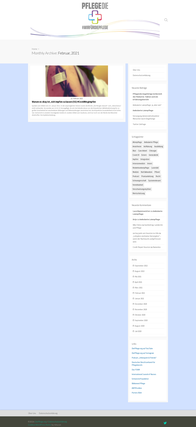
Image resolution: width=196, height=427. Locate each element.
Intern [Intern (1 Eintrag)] (149, 164)
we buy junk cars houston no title (146, 233)
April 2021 (138, 282)
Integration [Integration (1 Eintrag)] (144, 159)
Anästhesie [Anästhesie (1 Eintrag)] (137, 147)
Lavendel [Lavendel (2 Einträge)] (154, 168)
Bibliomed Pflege (138, 383)
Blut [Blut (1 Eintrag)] (134, 151)
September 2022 (141, 266)
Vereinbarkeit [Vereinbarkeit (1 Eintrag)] (138, 185)
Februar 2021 (140, 293)
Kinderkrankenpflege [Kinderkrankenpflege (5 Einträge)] (141, 168)
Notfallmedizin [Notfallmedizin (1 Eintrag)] (146, 172)
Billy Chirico (137, 225)
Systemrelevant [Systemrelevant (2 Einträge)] (154, 181)
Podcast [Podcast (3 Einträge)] (136, 176)
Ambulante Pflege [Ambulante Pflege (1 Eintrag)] (151, 142)
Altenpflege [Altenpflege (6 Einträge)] (137, 142)
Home (34, 49)
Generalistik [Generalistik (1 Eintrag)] (153, 155)
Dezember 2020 (141, 304)
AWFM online (137, 388)
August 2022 (139, 271)
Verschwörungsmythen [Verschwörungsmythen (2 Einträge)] (142, 189)
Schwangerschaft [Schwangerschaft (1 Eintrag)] (139, 181)
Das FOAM (136, 370)
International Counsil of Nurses (144, 374)
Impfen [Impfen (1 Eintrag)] (135, 159)
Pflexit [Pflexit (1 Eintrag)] (157, 172)
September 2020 (141, 321)
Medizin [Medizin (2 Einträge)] (136, 172)
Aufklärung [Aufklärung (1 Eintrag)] (148, 147)
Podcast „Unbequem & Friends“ (144, 358)
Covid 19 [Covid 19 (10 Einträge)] (136, 155)
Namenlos (157, 247)
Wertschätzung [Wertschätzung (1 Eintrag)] (139, 193)
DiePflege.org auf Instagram (143, 353)
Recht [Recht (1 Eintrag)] (158, 176)
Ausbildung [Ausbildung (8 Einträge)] (158, 147)
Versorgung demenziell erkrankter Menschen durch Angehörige (146, 117)
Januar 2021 (139, 299)
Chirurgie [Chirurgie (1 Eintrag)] (152, 151)
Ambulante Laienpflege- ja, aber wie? (147, 105)
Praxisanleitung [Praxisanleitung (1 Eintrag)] (147, 176)
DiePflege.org (40, 422)
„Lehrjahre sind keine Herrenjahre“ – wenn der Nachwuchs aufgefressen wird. (147, 239)
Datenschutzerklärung (141, 75)
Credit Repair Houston (141, 247)
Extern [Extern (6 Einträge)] (144, 155)
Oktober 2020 (140, 315)
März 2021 (138, 288)
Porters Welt (137, 392)
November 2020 (141, 310)
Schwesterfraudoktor (140, 379)
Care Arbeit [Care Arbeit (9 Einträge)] (142, 151)
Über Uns (136, 70)
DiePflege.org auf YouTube (142, 349)
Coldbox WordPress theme (39, 425)
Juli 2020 (138, 332)
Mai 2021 (138, 277)
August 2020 (139, 326)
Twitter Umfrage (139, 124)
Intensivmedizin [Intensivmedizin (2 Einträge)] (139, 164)
